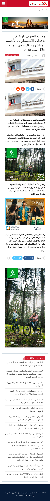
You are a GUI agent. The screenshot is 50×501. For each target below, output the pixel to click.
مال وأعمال (8, 55)
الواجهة (16, 55)
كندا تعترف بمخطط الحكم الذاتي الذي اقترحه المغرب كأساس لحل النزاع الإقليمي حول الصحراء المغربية (25, 445)
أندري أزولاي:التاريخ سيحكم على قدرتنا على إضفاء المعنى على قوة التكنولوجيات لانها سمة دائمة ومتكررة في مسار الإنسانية (25, 457)
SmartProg (30, 496)
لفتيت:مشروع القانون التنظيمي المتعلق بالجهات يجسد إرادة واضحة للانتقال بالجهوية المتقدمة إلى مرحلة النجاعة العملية (24, 374)
